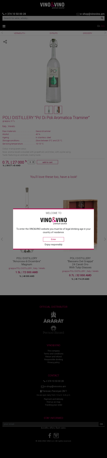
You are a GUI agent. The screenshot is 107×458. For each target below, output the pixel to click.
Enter (53, 239)
